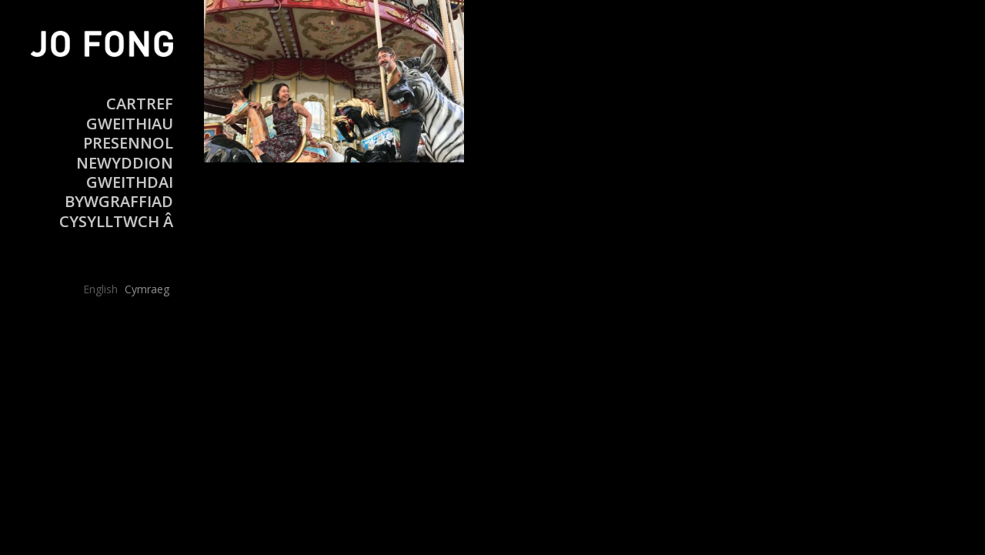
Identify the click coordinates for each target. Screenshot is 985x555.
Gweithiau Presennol (128, 133)
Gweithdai (129, 182)
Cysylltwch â (116, 221)
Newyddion (124, 162)
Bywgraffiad (119, 201)
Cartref (139, 103)
